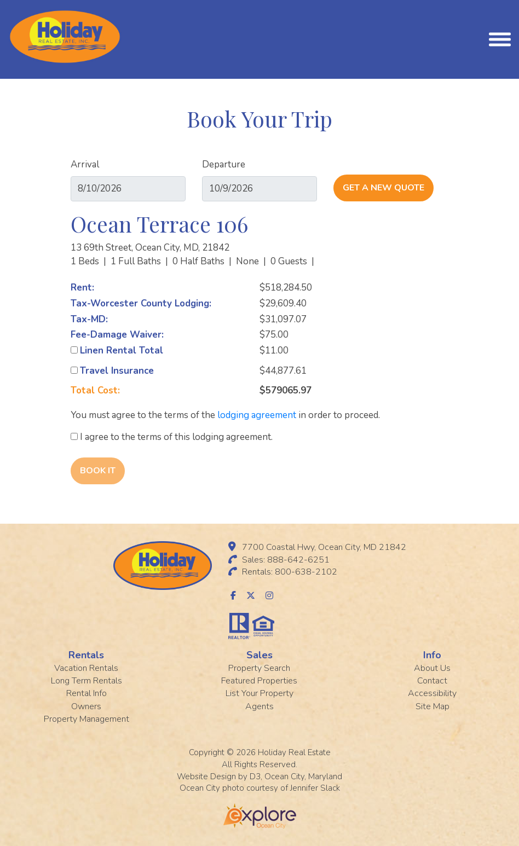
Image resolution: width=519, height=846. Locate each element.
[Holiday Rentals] (65, 36)
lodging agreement (256, 415)
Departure (223, 164)
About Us (432, 668)
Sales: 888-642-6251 (286, 560)
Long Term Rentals (86, 681)
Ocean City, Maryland (303, 776)
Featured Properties (259, 681)
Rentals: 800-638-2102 (289, 572)
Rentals (86, 655)
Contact (432, 681)
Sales (259, 655)
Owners (86, 706)
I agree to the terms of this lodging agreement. (172, 437)
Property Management (86, 719)
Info (432, 655)
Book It (98, 471)
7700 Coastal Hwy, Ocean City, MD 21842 (324, 547)
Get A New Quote (383, 188)
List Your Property (259, 693)
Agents (259, 706)
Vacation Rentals (86, 668)
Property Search (259, 668)
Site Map (432, 706)
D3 (255, 776)
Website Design (206, 776)
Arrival (85, 164)
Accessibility (432, 693)
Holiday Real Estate (294, 752)
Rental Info (86, 693)
